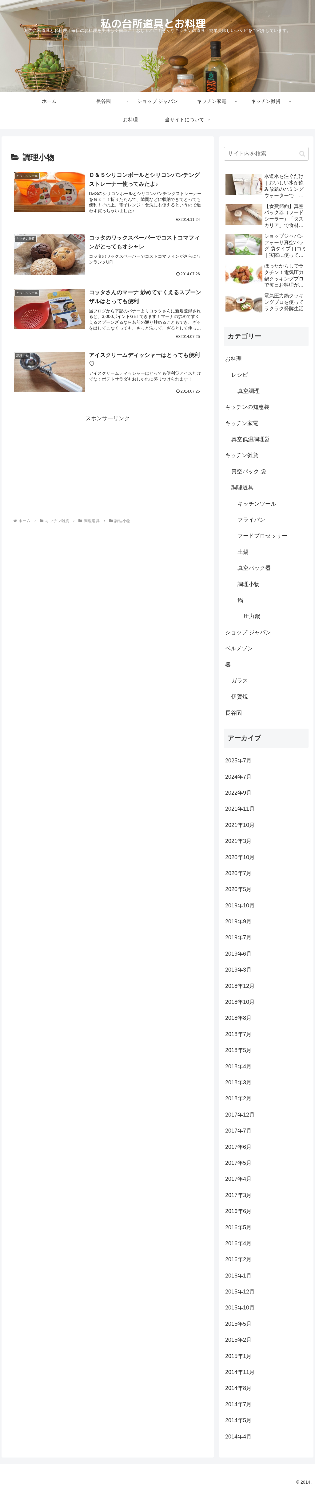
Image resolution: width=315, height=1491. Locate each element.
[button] (302, 153)
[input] (266, 154)
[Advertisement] (108, 466)
